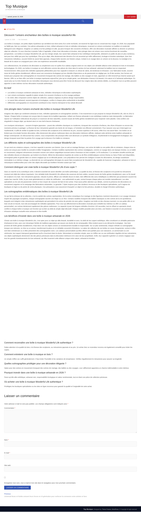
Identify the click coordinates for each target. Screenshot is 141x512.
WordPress (115, 509)
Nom (6, 440)
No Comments (23, 39)
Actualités (10, 29)
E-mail (7, 453)
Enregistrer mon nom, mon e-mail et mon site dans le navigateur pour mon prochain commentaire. (40, 483)
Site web (7, 465)
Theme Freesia (106, 509)
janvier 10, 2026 (10, 39)
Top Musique (16, 6)
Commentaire (9, 408)
